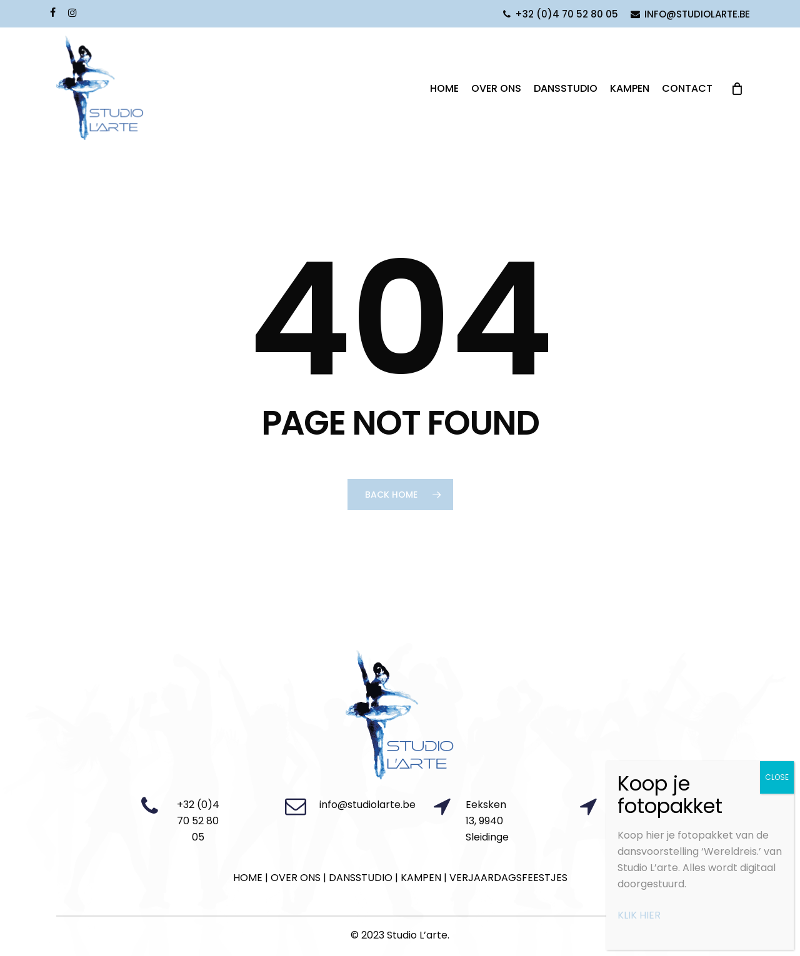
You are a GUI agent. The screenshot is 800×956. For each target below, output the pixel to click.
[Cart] (737, 89)
